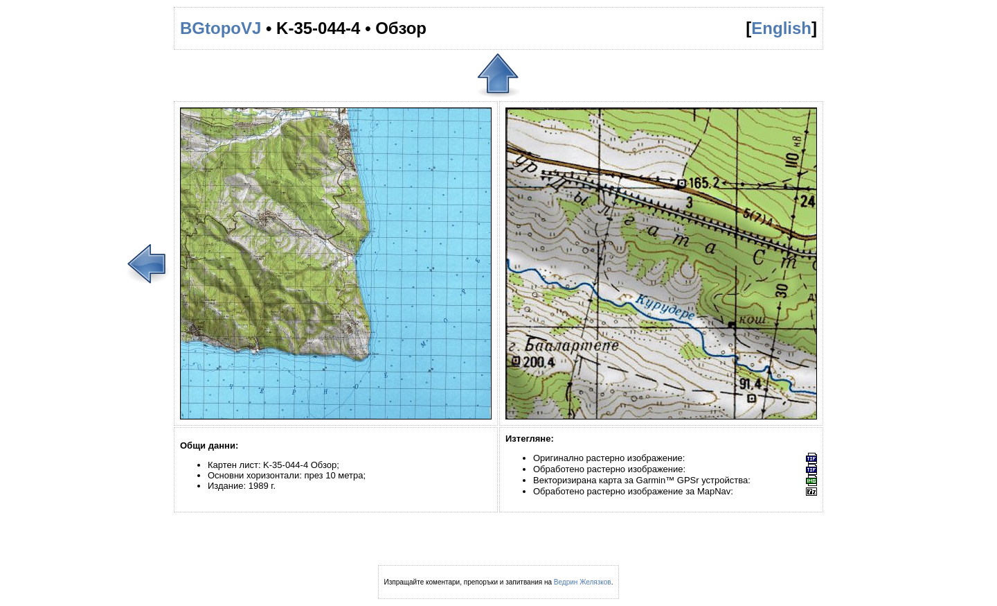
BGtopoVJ (220, 28)
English (781, 28)
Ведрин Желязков (582, 582)
